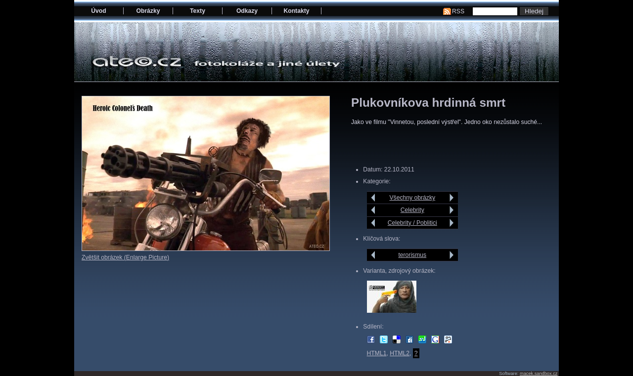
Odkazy (247, 10)
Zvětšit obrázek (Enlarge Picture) (125, 257)
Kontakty (296, 10)
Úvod (98, 10)
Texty (197, 10)
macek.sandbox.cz (538, 373)
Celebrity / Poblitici (412, 222)
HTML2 (399, 353)
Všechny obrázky (413, 197)
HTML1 (377, 353)
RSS (458, 11)
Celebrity (412, 210)
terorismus (412, 254)
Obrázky (148, 10)
